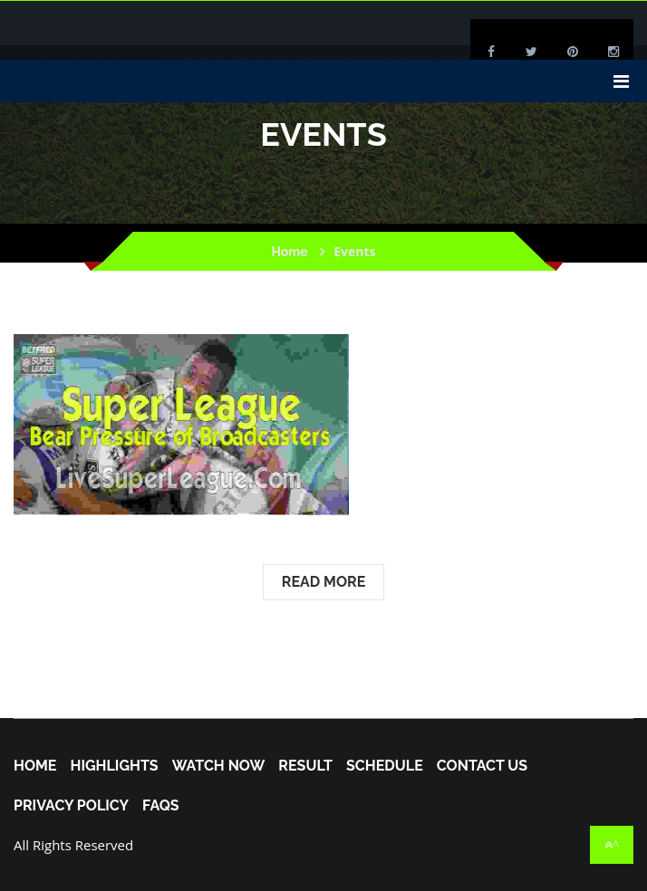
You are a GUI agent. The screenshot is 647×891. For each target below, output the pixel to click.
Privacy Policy (71, 806)
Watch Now (219, 766)
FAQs (160, 806)
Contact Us (482, 766)
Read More (324, 581)
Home (289, 251)
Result (305, 766)
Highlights (114, 766)
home (35, 766)
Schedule (384, 766)
